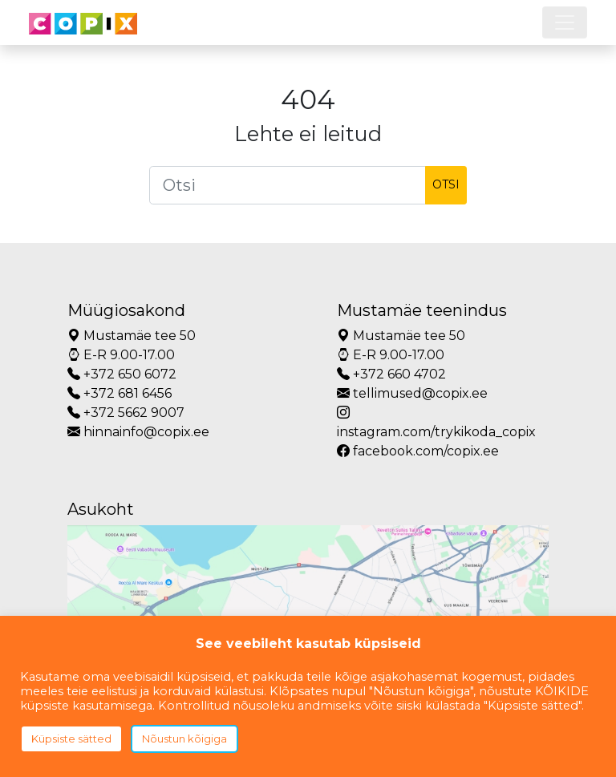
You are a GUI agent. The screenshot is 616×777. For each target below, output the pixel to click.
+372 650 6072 (121, 374)
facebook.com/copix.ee (418, 451)
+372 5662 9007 (125, 412)
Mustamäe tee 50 (131, 335)
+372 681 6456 (119, 393)
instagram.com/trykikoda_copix (436, 422)
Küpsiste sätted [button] (71, 738)
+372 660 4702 (391, 374)
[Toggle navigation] (564, 22)
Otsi (446, 184)
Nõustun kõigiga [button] (184, 738)
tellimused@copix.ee (412, 393)
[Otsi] (287, 185)
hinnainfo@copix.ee (138, 431)
